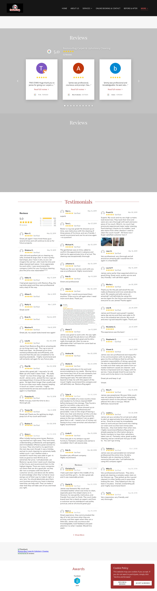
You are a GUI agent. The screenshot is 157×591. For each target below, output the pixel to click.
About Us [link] (75, 8)
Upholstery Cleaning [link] (52, 566)
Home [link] (64, 8)
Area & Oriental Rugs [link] (33, 566)
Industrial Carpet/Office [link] (86, 566)
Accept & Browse (143, 583)
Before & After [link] (130, 8)
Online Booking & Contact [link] (108, 8)
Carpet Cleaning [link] (68, 566)
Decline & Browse (122, 583)
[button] (87, 8)
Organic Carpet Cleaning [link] (108, 566)
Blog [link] (98, 570)
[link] (15, 8)
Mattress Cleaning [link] (64, 570)
